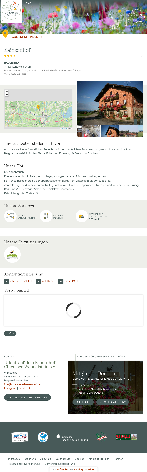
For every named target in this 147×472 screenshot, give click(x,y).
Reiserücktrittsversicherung (24, 463)
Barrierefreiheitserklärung (60, 463)
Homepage (71, 281)
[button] (38, 107)
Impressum (14, 458)
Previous (135, 122)
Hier (133, 13)
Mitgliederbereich (99, 458)
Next (141, 122)
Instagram (10, 388)
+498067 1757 (17, 74)
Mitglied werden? (112, 402)
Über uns (30, 458)
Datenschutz (62, 458)
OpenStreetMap (64, 128)
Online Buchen (21, 281)
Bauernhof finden (26, 37)
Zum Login (83, 402)
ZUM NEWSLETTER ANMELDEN (27, 397)
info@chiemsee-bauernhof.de (22, 384)
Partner (118, 458)
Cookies (79, 458)
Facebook (25, 388)
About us (45, 458)
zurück (10, 333)
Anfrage (48, 281)
